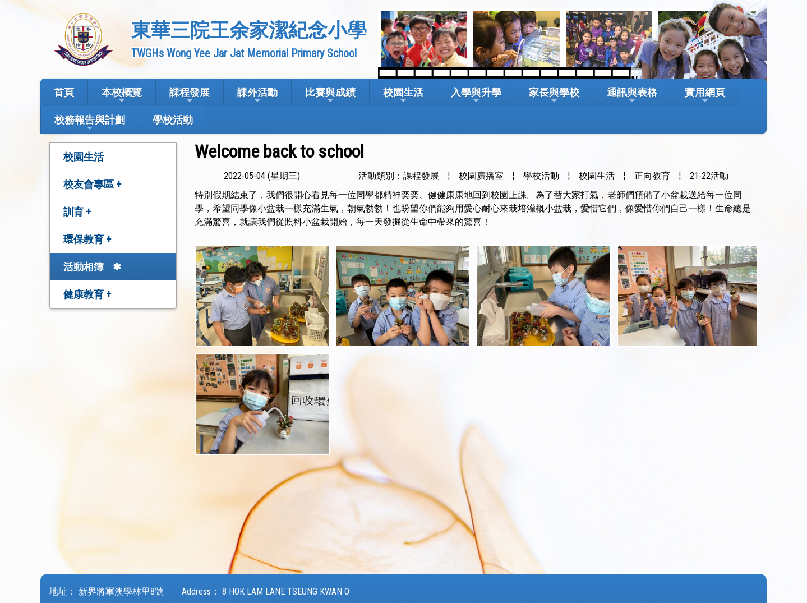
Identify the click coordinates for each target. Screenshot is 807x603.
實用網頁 (705, 95)
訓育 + (77, 212)
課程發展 (189, 95)
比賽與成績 (330, 95)
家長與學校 (554, 95)
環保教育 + (87, 239)
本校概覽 (122, 95)
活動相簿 (83, 267)
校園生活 (403, 95)
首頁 (64, 92)
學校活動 (173, 120)
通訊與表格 (632, 95)
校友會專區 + (92, 184)
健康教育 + (87, 294)
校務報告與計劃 (89, 123)
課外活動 (257, 95)
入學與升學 (476, 95)
